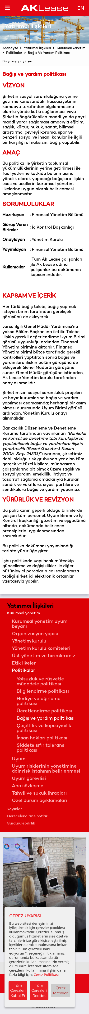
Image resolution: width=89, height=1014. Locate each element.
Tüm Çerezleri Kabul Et (18, 990)
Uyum (18, 759)
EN (80, 8)
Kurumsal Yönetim (71, 48)
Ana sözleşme (27, 786)
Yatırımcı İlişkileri (37, 48)
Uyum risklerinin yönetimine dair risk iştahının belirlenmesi (46, 769)
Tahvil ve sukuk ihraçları (39, 793)
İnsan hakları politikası (42, 738)
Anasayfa (10, 48)
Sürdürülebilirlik (21, 824)
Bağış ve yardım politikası (46, 718)
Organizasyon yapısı (35, 634)
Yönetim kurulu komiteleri (41, 648)
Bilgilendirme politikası (43, 691)
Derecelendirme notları (27, 817)
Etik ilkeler (24, 663)
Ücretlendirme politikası (44, 711)
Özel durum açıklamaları (39, 800)
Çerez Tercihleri (60, 990)
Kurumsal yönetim (23, 613)
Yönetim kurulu (29, 641)
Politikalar (14, 53)
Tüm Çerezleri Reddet (39, 990)
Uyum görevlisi (29, 778)
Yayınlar (14, 809)
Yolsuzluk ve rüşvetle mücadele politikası (40, 682)
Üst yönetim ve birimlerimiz (43, 656)
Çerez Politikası (46, 974)
